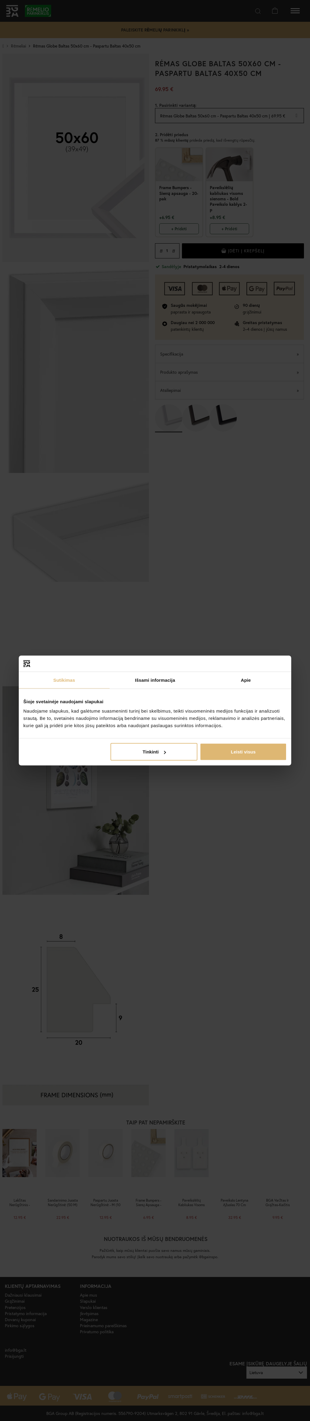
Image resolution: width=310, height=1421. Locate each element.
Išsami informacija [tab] (155, 679)
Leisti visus (243, 751)
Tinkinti (154, 751)
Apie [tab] (246, 679)
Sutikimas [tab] (64, 679)
